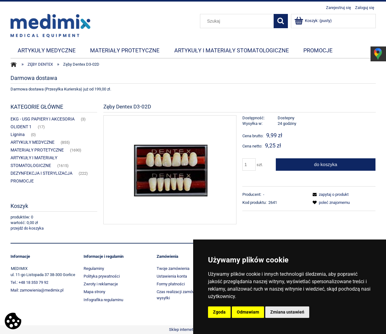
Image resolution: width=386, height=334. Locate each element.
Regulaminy (94, 268)
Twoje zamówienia (173, 268)
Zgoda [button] (219, 312)
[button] (330, 194)
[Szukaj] (281, 21)
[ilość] (249, 164)
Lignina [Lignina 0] (18, 134)
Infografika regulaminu (103, 299)
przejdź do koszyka (27, 228)
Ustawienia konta (172, 276)
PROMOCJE (22, 180)
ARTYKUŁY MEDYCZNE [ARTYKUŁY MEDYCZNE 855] (32, 142)
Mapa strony (94, 291)
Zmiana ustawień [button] (287, 312)
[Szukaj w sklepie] (238, 21)
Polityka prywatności (102, 276)
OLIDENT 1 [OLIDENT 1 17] (21, 126)
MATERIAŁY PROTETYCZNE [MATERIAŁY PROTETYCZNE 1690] (37, 149)
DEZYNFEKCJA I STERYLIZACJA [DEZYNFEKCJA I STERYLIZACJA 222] (41, 173)
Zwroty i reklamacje (101, 284)
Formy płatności (171, 284)
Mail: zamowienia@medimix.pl (37, 290)
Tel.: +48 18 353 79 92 (29, 282)
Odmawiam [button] (248, 312)
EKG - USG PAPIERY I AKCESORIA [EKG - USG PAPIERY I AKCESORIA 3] (43, 118)
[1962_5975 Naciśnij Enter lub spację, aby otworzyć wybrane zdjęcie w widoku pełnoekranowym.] (170, 169)
